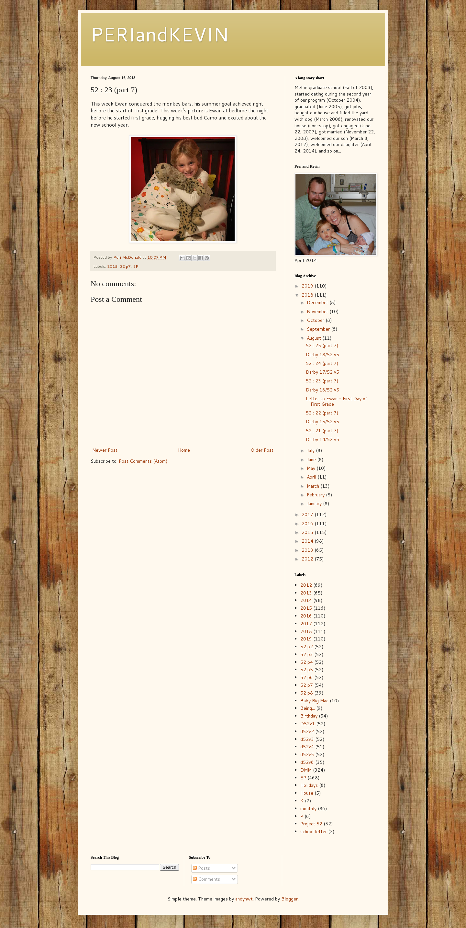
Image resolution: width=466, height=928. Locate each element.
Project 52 (311, 823)
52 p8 (306, 693)
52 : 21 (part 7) (322, 430)
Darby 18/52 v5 (322, 354)
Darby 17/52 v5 (322, 372)
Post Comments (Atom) (143, 461)
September (319, 329)
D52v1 (307, 723)
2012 (308, 559)
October (316, 320)
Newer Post (104, 450)
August (314, 338)
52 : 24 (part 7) (322, 363)
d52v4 (307, 746)
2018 (112, 266)
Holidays (309, 785)
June (312, 459)
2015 (308, 532)
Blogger (289, 899)
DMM (306, 770)
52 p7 (125, 266)
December (318, 302)
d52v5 (307, 754)
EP (136, 266)
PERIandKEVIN (160, 34)
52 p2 (306, 646)
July (311, 450)
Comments (206, 879)
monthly (308, 808)
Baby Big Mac (314, 700)
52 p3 (306, 654)
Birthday (308, 716)
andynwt (244, 899)
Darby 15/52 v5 (322, 421)
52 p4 (306, 662)
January (315, 503)
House (306, 793)
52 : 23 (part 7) (322, 381)
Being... (307, 708)
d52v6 (307, 762)
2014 (308, 541)
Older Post (261, 450)
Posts (201, 868)
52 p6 (306, 677)
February (316, 495)
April (312, 477)
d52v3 (307, 739)
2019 (308, 286)
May (311, 468)
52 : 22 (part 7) (322, 413)
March (313, 486)
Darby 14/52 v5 (322, 439)
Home (184, 450)
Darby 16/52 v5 (322, 390)
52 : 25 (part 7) (322, 345)
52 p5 (306, 669)
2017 (308, 514)
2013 (308, 550)
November (318, 311)
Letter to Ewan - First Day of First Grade (336, 401)
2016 (308, 523)
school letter (313, 831)
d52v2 (307, 731)
